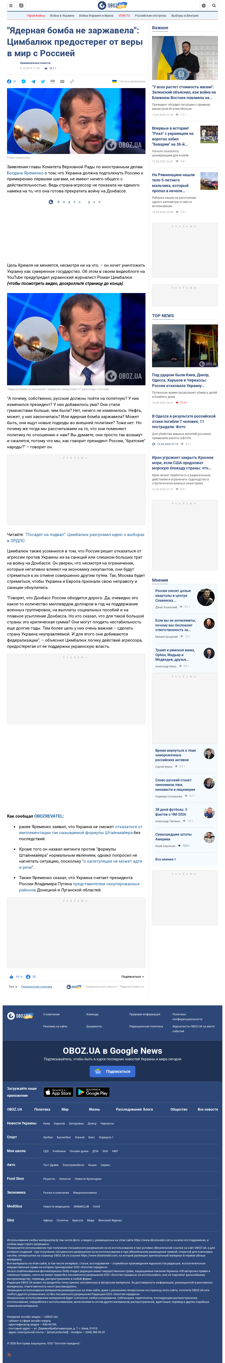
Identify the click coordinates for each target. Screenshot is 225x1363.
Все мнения (164, 859)
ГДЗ (46, 1151)
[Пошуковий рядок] (214, 5)
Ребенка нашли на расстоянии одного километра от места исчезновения (174, 202)
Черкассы (107, 1123)
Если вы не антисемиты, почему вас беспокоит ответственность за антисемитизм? (175, 625)
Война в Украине (62, 15)
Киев (46, 1123)
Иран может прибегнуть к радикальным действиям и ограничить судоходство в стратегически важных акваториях (181, 479)
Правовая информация (144, 1014)
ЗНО (105, 1151)
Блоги (148, 1109)
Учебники (59, 1151)
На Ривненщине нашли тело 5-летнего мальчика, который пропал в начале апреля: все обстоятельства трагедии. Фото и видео (174, 183)
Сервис (105, 1165)
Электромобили (73, 1165)
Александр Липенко (167, 821)
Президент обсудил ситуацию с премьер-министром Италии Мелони (181, 106)
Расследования (129, 1109)
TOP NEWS (163, 315)
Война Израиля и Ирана (96, 15)
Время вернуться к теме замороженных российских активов (175, 755)
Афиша (48, 1220)
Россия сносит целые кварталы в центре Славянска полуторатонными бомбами (173, 596)
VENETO (124, 15)
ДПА (95, 1151)
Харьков (59, 1123)
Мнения (160, 580)
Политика (42, 1109)
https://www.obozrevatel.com (152, 1240)
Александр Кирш (165, 666)
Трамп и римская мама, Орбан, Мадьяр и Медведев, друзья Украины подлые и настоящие (175, 655)
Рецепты (49, 1178)
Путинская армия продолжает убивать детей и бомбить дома (184, 394)
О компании (51, 1014)
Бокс (92, 1137)
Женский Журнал (110, 1220)
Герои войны (36, 15)
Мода (90, 1220)
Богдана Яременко (25, 173)
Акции (92, 1165)
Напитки (65, 1178)
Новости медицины (56, 1206)
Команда (92, 1014)
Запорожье (76, 1123)
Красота (77, 1220)
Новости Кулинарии (88, 1178)
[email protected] (57, 1332)
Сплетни (62, 1220)
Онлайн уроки (79, 1151)
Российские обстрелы (151, 15)
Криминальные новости (35, 63)
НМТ (115, 1151)
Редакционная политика (36, 986)
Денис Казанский (166, 607)
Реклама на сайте (55, 1026)
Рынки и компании (56, 1192)
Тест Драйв (50, 1165)
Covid (96, 1206)
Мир (65, 1109)
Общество (179, 1109)
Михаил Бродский (166, 636)
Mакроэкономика (85, 1192)
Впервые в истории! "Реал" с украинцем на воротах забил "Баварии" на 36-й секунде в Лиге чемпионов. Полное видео (173, 136)
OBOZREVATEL (48, 816)
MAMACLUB (81, 1206)
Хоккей (80, 1137)
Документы (94, 1026)
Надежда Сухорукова (168, 796)
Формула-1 (106, 1137)
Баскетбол (64, 1137)
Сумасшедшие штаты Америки (173, 836)
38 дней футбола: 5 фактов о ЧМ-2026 (171, 811)
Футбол (48, 1137)
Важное (160, 27)
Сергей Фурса (163, 766)
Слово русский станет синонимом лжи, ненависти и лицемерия (175, 785)
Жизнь (94, 1109)
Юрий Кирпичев (165, 846)
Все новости (208, 1109)
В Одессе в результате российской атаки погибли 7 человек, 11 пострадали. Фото (184, 421)
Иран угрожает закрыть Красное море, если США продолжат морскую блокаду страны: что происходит (183, 463)
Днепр (92, 1123)
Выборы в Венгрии (184, 15)
